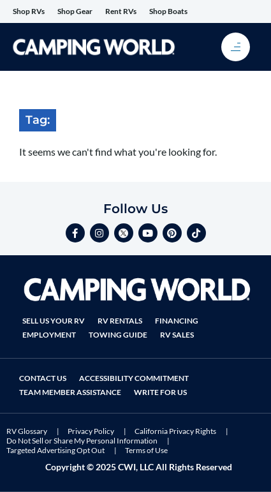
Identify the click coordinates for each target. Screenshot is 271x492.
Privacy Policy (91, 431)
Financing (176, 320)
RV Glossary (26, 431)
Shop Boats (168, 11)
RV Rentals (120, 320)
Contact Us (42, 378)
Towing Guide (118, 334)
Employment (49, 334)
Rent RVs (120, 11)
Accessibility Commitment (134, 378)
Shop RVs (29, 11)
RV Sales (177, 334)
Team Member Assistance (70, 392)
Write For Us (160, 392)
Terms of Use (146, 450)
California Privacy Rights (175, 431)
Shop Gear (74, 11)
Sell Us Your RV (53, 320)
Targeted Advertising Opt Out (55, 450)
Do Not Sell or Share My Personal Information (81, 440)
